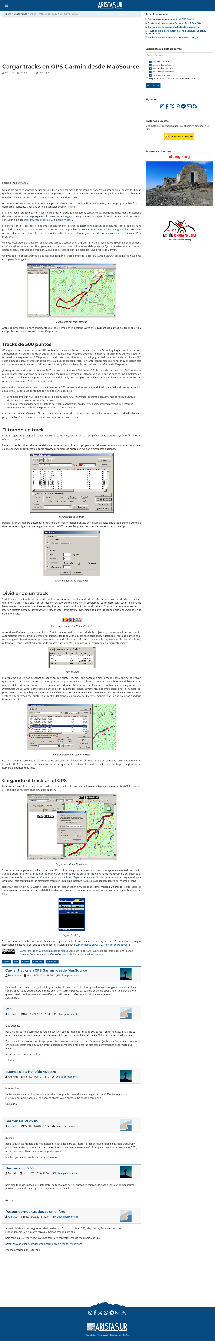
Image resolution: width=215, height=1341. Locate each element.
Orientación (20, 14)
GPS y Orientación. (161, 61)
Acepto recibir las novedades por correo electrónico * (172, 78)
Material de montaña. (162, 65)
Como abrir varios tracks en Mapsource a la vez (67, 877)
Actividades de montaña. (164, 71)
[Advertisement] (71, 41)
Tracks (6, 962)
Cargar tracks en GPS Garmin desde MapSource (47, 950)
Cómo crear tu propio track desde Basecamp (173, 27)
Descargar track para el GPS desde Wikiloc (48, 219)
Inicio (8, 14)
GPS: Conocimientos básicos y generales (105, 229)
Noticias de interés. (161, 75)
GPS (16, 962)
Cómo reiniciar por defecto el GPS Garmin (171, 19)
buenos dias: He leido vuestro (30, 1072)
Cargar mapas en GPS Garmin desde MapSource (102, 944)
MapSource (38, 962)
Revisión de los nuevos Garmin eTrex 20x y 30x (174, 23)
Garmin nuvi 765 (19, 1168)
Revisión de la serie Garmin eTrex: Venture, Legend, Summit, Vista (176, 32)
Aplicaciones (52, 962)
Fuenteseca (14, 975)
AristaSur (9, 72)
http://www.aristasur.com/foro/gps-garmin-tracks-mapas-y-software (43, 1244)
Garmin (25, 962)
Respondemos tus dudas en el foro (35, 1212)
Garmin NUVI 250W (22, 1121)
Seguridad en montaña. (163, 68)
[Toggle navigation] (6, 5)
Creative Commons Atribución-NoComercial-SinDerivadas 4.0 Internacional (62, 954)
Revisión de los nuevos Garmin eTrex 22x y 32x (174, 37)
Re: (8, 1009)
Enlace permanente (70, 975)
